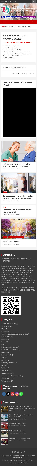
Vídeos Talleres (6, 378)
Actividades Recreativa (8, 324)
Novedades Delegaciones (9, 350)
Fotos (3, 342)
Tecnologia (4, 370)
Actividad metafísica (11, 242)
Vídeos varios (5, 381)
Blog (5, 159)
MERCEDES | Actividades (17, 423)
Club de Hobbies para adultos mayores (13, 334)
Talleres (3, 368)
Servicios (4, 360)
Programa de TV (6, 355)
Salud (3, 357)
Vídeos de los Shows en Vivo (10, 376)
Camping (4, 331)
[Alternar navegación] (4, 22)
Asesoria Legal (6, 326)
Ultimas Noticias (6, 373)
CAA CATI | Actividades (17, 431)
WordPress (24, 463)
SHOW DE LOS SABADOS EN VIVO (15, 68)
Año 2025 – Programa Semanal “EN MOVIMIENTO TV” (21, 416)
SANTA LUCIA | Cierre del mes (19, 439)
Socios (3, 365)
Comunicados (5, 337)
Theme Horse (28, 460)
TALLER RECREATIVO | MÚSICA (22, 74)
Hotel (3, 344)
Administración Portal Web (12, 169)
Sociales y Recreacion (15, 237)
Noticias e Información (8, 347)
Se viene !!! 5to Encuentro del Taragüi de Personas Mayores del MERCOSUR (22, 407)
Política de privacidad (9, 460)
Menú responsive (34, 1)
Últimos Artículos (10, 402)
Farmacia (4, 339)
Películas (4, 352)
